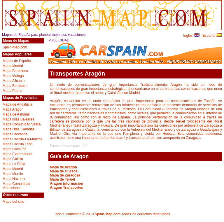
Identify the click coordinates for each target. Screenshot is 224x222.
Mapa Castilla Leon (18, 144)
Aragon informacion (66, 183)
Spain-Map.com (108, 214)
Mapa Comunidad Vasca (22, 124)
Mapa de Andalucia (17, 104)
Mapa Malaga (13, 76)
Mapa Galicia (13, 159)
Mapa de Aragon (63, 167)
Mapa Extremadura (17, 154)
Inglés (191, 36)
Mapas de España (17, 61)
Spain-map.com (15, 47)
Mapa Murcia (13, 174)
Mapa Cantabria (15, 134)
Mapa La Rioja (14, 164)
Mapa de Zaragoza (65, 175)
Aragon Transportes (66, 188)
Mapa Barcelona (15, 71)
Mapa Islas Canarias (18, 129)
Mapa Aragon (13, 109)
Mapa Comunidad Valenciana (16, 186)
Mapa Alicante (13, 81)
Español (212, 36)
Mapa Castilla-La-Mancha (23, 139)
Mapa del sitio (13, 202)
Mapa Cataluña (14, 149)
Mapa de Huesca (63, 171)
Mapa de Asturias (16, 114)
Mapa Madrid (13, 66)
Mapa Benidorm (15, 86)
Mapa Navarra (14, 179)
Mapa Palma (12, 91)
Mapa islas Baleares (18, 119)
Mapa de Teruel (62, 179)
